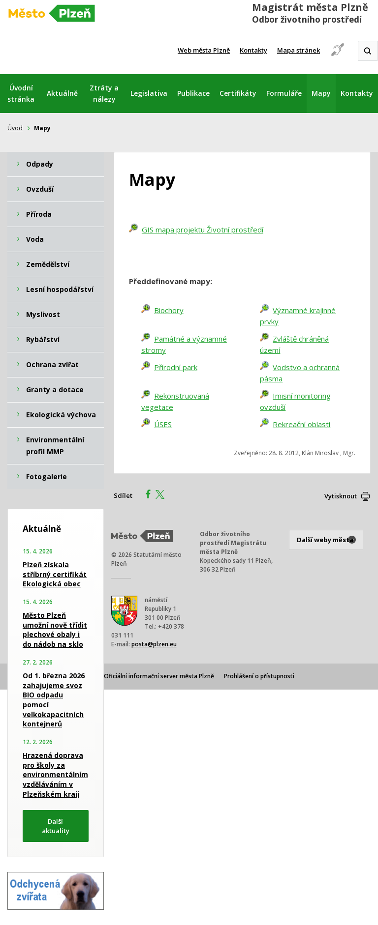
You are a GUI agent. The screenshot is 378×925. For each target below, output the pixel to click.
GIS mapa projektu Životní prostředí (202, 229)
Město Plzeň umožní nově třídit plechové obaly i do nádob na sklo (55, 629)
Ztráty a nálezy (104, 93)
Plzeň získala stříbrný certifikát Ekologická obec (55, 574)
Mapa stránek (298, 50)
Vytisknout (340, 495)
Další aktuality (55, 826)
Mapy (321, 93)
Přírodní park (175, 367)
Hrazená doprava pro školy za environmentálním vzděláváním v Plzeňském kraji (55, 774)
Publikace (193, 93)
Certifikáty (238, 93)
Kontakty (253, 50)
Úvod (15, 128)
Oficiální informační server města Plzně (159, 676)
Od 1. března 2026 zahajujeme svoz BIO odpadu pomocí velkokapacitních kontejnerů (54, 699)
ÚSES (163, 424)
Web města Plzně (204, 50)
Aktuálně (62, 93)
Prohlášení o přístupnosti (259, 676)
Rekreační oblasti (301, 424)
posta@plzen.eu (154, 644)
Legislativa (148, 93)
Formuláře (284, 93)
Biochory (169, 310)
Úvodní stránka (20, 93)
